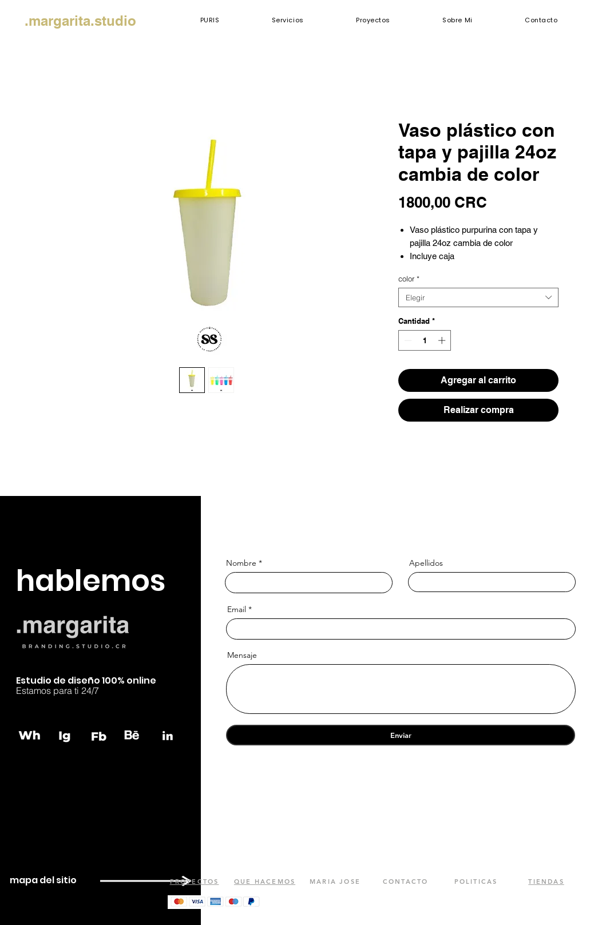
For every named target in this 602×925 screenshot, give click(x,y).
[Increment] (443, 340)
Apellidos (426, 563)
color (408, 278)
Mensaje (242, 655)
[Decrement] (407, 340)
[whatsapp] (30, 735)
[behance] (133, 735)
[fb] (99, 735)
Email (236, 609)
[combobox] (478, 297)
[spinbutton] (425, 340)
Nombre (241, 563)
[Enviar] (400, 735)
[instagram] (64, 735)
